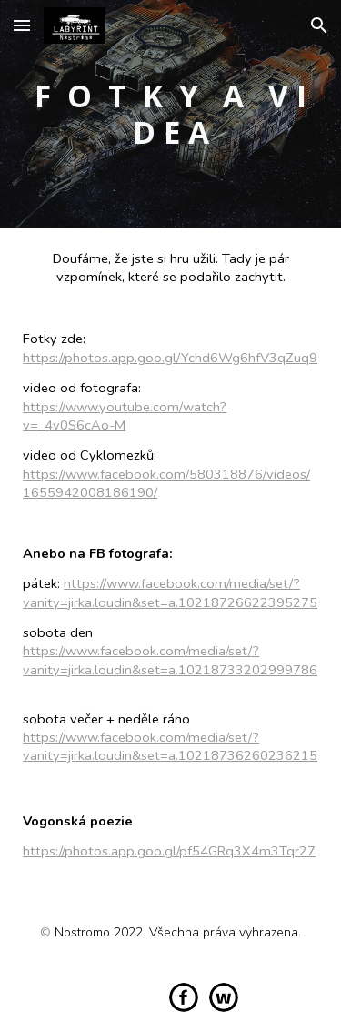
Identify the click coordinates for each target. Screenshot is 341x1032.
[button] (22, 25)
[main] (170, 113)
